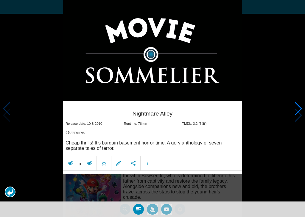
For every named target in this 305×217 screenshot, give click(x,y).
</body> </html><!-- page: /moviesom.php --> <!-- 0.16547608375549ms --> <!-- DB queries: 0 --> (152, 108)
